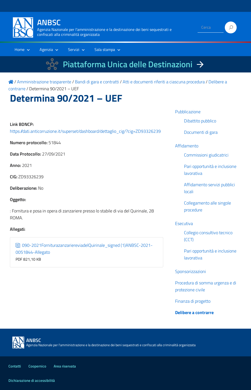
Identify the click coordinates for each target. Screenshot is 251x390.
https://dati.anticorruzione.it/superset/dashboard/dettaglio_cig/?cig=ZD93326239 (85, 131)
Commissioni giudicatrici (206, 155)
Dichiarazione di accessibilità (31, 380)
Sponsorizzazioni (190, 271)
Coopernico (37, 366)
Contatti (14, 366)
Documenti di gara (201, 132)
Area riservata (65, 366)
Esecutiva (184, 223)
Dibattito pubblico (200, 120)
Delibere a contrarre (194, 312)
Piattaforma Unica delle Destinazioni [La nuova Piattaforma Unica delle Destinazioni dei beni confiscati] (127, 64)
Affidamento (186, 145)
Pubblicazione (188, 111)
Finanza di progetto (192, 301)
